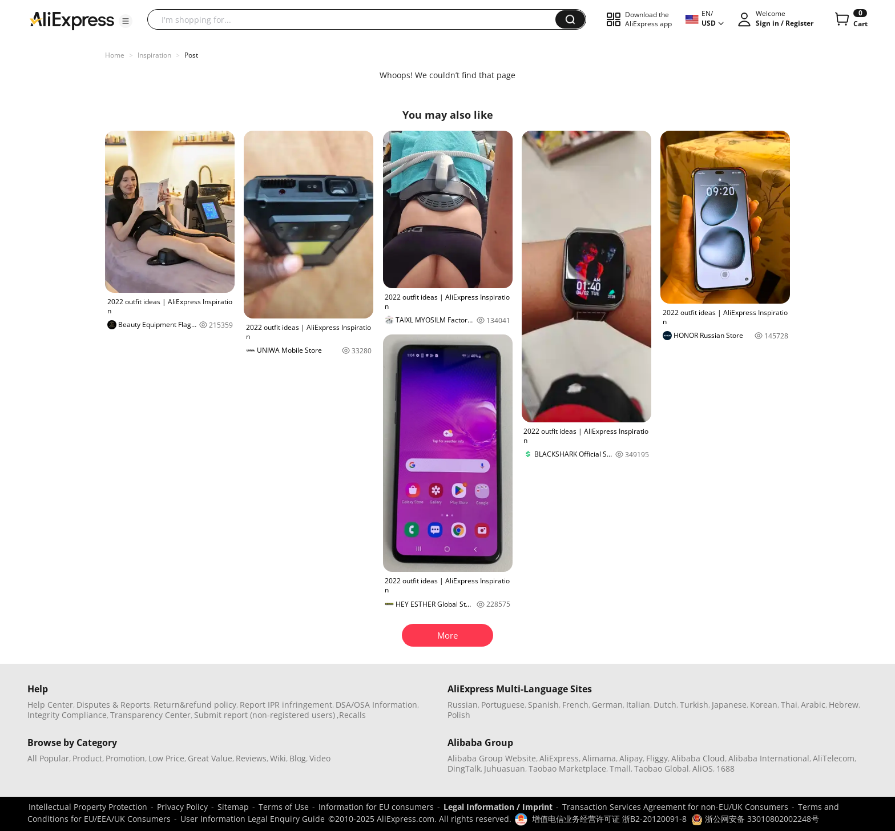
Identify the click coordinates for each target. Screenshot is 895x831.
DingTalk (464, 768)
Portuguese (503, 704)
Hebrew (843, 704)
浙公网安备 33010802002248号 (755, 818)
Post (191, 55)
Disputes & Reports (113, 704)
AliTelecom (833, 758)
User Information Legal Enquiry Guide (252, 818)
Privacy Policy (182, 806)
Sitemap (233, 806)
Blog (297, 758)
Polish (459, 714)
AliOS (702, 768)
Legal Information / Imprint (498, 806)
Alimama (599, 758)
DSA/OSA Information (376, 704)
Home (114, 55)
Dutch (665, 704)
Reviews (251, 758)
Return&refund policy (195, 704)
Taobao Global (661, 768)
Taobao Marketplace (567, 768)
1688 (725, 768)
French (575, 704)
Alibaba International (768, 758)
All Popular (48, 758)
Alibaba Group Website (492, 758)
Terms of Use (284, 806)
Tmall (620, 768)
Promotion (125, 758)
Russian (463, 704)
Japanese (729, 704)
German (607, 704)
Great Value (210, 758)
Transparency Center (150, 714)
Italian (638, 704)
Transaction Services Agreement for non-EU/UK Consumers (675, 806)
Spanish (543, 704)
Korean (763, 704)
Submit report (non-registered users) (264, 714)
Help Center (50, 704)
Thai (789, 704)
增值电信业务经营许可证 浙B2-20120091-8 (609, 818)
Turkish (694, 704)
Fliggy (657, 758)
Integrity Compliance (67, 714)
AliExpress (559, 758)
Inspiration (154, 55)
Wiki (278, 758)
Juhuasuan (504, 768)
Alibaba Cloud (698, 758)
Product (87, 758)
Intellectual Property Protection (88, 806)
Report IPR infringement (286, 704)
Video (319, 758)
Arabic (813, 704)
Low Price (166, 758)
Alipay (631, 758)
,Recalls (351, 714)
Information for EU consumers (376, 806)
